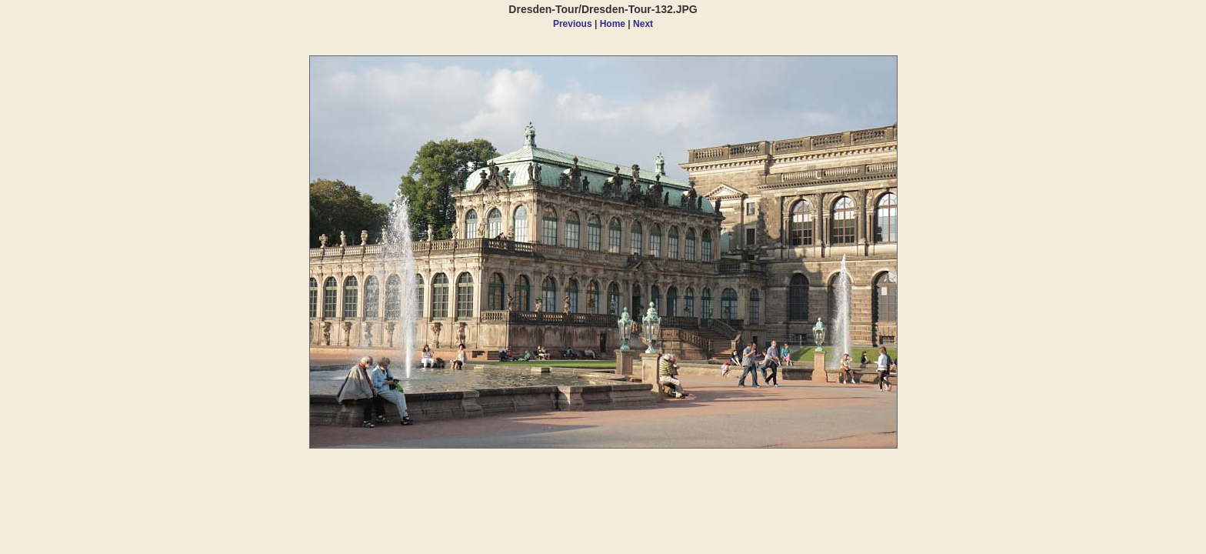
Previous (572, 23)
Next (643, 23)
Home (612, 23)
